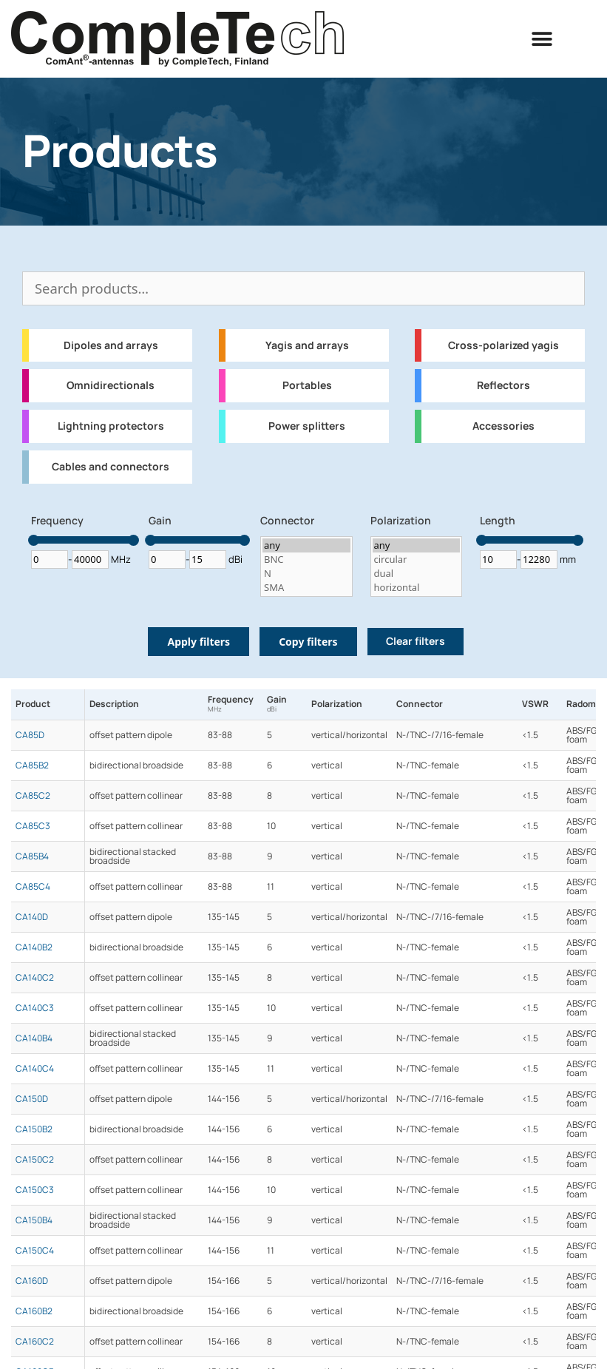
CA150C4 (35, 1251)
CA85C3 (33, 826)
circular (417, 559)
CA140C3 (35, 1008)
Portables (307, 385)
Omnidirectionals (111, 385)
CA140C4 (35, 1069)
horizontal (417, 588)
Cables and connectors (110, 466)
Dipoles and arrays (111, 345)
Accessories (503, 426)
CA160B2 (34, 1311)
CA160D (32, 1281)
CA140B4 (34, 1038)
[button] (542, 38)
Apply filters (198, 642)
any (306, 545)
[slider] (32, 540)
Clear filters (415, 641)
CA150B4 (34, 1220)
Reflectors (503, 385)
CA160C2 (35, 1342)
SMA (306, 588)
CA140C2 (35, 978)
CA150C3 (35, 1190)
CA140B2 (34, 947)
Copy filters (308, 642)
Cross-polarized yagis (503, 345)
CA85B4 (32, 856)
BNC (306, 559)
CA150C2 (35, 1160)
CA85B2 (32, 765)
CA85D (30, 735)
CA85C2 (33, 796)
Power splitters (306, 426)
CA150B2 (34, 1129)
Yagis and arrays (307, 345)
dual (417, 574)
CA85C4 (33, 887)
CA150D (32, 1099)
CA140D (32, 917)
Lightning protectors (111, 426)
